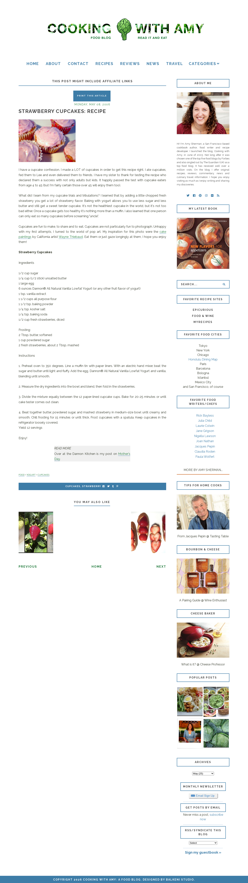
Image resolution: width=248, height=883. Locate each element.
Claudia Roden (205, 451)
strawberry (91, 486)
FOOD (21, 474)
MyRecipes (203, 322)
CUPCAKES (43, 474)
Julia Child (205, 420)
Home (33, 63)
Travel (174, 63)
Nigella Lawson (205, 436)
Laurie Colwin (205, 426)
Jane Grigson (205, 431)
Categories (202, 63)
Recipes (104, 63)
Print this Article (92, 96)
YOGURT (31, 474)
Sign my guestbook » (203, 852)
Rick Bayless (205, 415)
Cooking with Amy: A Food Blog (112, 879)
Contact (78, 63)
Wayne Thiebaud (71, 237)
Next (161, 566)
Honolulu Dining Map (203, 359)
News (153, 63)
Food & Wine (203, 315)
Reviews (130, 63)
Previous (28, 566)
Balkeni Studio (180, 879)
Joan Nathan (205, 441)
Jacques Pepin (205, 446)
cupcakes (72, 486)
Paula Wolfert (204, 456)
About (53, 63)
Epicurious (203, 309)
